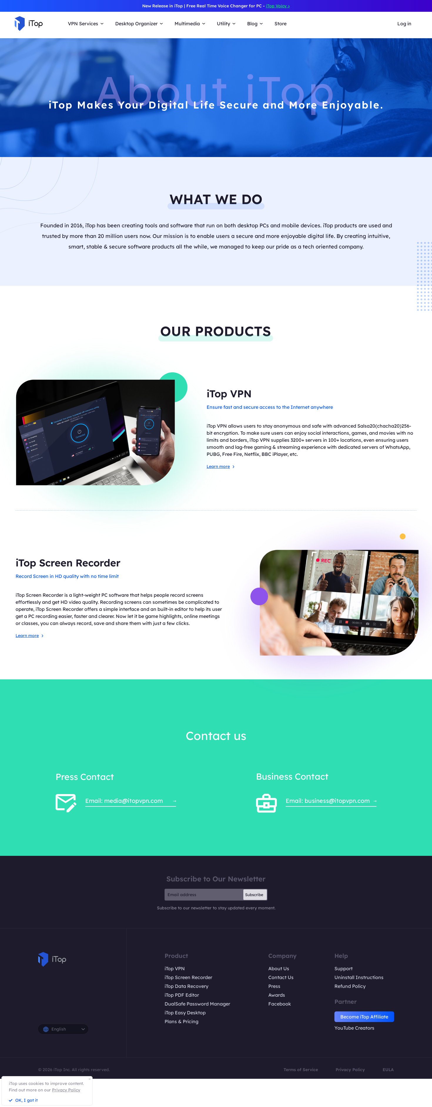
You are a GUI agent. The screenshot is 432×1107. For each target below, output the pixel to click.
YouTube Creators (354, 1028)
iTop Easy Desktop (185, 1013)
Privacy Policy (350, 1069)
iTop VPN (175, 968)
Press (274, 986)
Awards (276, 995)
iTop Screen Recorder (188, 977)
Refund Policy (350, 986)
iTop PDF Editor (182, 995)
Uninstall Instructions (359, 977)
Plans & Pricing (181, 1021)
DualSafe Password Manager (197, 1004)
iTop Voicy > (278, 6)
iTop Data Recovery (186, 986)
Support (343, 968)
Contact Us (281, 977)
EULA (388, 1069)
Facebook (279, 1004)
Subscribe (254, 894)
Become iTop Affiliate (364, 1017)
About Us (278, 968)
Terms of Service (301, 1069)
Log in (404, 23)
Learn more (220, 466)
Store (280, 23)
